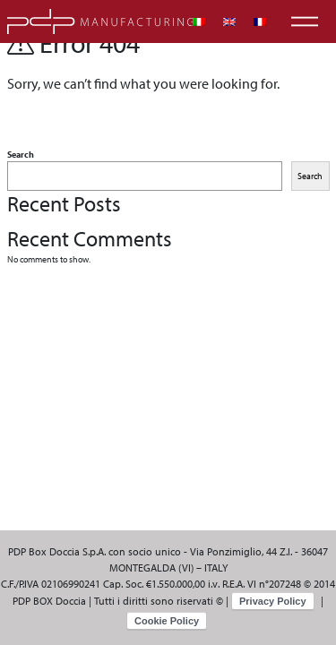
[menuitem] (199, 22)
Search (20, 154)
